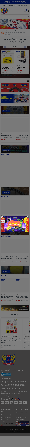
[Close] (28, 217)
